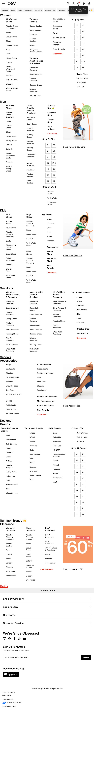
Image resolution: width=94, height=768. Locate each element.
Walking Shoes (35, 95)
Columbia (57, 437)
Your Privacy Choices (11, 703)
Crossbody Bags (12, 377)
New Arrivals (59, 49)
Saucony (33, 467)
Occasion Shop (57, 27)
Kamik (55, 460)
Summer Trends (57, 43)
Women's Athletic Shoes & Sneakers (36, 61)
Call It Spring (11, 444)
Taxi (7, 488)
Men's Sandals (30, 164)
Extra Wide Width (51, 203)
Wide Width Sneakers (31, 155)
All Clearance (46, 569)
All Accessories (44, 364)
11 (77, 67)
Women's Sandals (34, 20)
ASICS (79, 301)
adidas (49, 219)
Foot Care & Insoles (45, 373)
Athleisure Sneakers (34, 68)
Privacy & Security (8, 692)
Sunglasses (41, 390)
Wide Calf (80, 86)
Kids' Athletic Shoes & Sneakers (59, 295)
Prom (55, 33)
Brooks (32, 441)
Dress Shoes (11, 136)
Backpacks (10, 368)
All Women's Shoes (11, 20)
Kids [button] (20, 10)
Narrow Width (82, 74)
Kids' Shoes (9, 215)
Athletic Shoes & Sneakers (12, 27)
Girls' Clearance (49, 542)
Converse (50, 223)
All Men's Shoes (10, 107)
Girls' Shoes (29, 253)
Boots (8, 32)
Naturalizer (10, 476)
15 (54, 181)
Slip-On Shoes (12, 79)
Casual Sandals (36, 26)
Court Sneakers (36, 74)
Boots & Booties (9, 544)
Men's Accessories (45, 401)
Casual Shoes (11, 36)
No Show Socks (12, 413)
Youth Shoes (11, 227)
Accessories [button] (50, 10)
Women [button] (5, 10)
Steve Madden (12, 484)
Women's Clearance (10, 529)
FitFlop (9, 461)
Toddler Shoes (9, 222)
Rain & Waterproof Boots (10, 68)
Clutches (9, 373)
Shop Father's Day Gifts (74, 146)
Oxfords (9, 149)
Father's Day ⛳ (51, 107)
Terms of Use (6, 696)
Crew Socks (11, 409)
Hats (39, 377)
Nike (49, 232)
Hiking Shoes (11, 58)
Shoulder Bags (12, 386)
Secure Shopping (8, 699)
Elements (57, 441)
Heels (8, 53)
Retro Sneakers (12, 329)
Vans (31, 479)
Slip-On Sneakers (33, 90)
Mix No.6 (80, 441)
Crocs (49, 227)
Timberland (57, 477)
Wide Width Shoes (10, 276)
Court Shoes (32, 124)
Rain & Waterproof (10, 259)
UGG (55, 482)
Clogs (8, 41)
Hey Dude (57, 445)
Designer (61, 10)
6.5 (83, 37)
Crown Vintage (82, 433)
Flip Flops (33, 34)
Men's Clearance (30, 529)
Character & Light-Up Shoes (11, 247)
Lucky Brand (11, 471)
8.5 (83, 49)
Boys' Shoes (29, 215)
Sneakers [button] (28, 10)
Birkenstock (11, 439)
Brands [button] (71, 10)
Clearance (57, 53)
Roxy (8, 480)
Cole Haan (10, 452)
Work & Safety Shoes (12, 89)
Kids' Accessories (45, 405)
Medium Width (82, 78)
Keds (32, 450)
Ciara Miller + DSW (59, 20)
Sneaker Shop (83, 328)
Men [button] (13, 10)
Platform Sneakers (10, 324)
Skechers (50, 240)
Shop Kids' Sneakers (72, 255)
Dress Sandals (35, 30)
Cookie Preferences (9, 706)
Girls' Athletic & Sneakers (59, 309)
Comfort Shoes (12, 45)
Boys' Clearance (49, 535)
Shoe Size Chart (51, 260)
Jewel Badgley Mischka (59, 455)
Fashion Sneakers (33, 79)
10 (77, 61)
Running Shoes (36, 85)
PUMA (49, 236)
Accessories (52, 247)
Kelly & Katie (81, 437)
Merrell (56, 465)
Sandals (38, 10)
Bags (8, 364)
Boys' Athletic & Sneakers (59, 302)
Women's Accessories (47, 396)
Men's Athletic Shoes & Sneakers (31, 109)
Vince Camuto (12, 493)
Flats (8, 49)
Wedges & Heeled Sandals (36, 50)
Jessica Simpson (9, 466)
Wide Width (81, 82)
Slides (32, 45)
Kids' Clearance (50, 529)
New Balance (81, 309)
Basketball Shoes (31, 118)
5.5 (83, 31)
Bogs (55, 433)
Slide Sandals (30, 181)
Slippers (9, 84)
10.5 (83, 61)
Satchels (9, 381)
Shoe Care (41, 381)
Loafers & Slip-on (30, 566)
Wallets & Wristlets (14, 394)
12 (83, 67)
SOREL (56, 473)
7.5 (83, 43)
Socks (9, 400)
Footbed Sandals (33, 39)
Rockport (57, 469)
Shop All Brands (79, 448)
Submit (86, 657)
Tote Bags (10, 390)
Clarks (8, 448)
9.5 (83, 55)
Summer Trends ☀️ (85, 10)
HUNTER (56, 450)
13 (54, 175)
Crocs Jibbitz (42, 368)
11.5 (53, 169)
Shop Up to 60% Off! (73, 569)
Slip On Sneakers (57, 326)
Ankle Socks (11, 405)
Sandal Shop (59, 37)
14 (48, 181)
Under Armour (35, 475)
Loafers (9, 62)
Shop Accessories (71, 405)
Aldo (8, 435)
